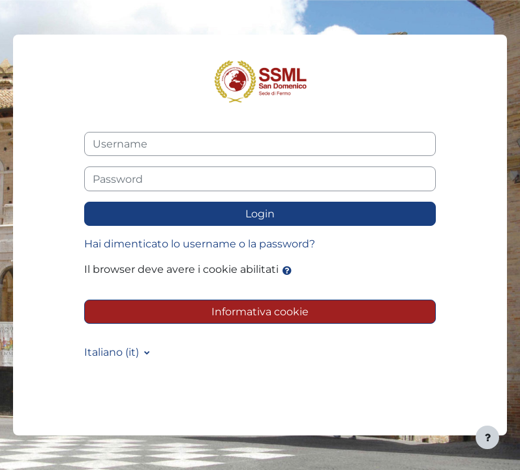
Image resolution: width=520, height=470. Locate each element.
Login (260, 214)
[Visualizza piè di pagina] (487, 437)
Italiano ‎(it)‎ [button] (113, 352)
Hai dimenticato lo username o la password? (199, 244)
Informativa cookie (260, 312)
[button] (289, 270)
